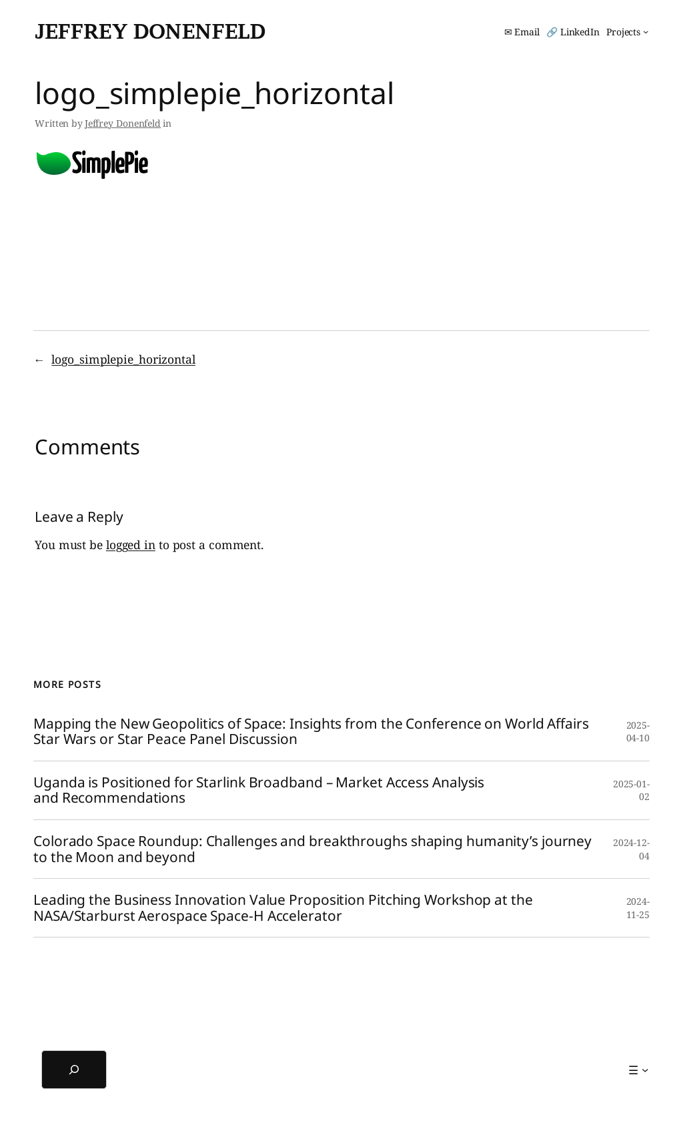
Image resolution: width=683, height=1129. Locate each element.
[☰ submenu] (638, 1069)
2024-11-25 (638, 908)
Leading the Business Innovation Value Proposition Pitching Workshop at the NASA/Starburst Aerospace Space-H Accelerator (283, 907)
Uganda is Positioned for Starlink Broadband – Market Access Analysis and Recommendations (258, 790)
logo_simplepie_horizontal (123, 359)
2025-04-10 (638, 732)
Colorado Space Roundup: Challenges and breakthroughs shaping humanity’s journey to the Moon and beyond (312, 849)
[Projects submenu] (627, 32)
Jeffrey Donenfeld (150, 31)
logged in (130, 544)
